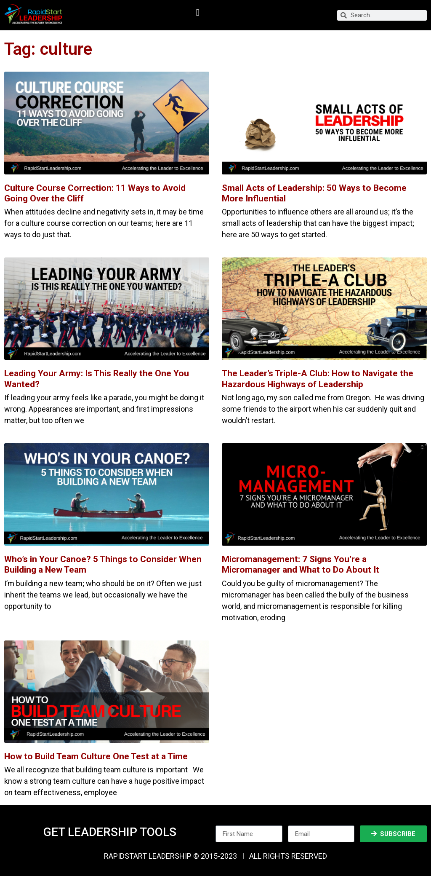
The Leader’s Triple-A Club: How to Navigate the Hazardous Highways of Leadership (317, 378)
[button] (198, 13)
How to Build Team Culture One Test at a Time (96, 756)
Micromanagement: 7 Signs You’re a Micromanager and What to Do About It (300, 564)
